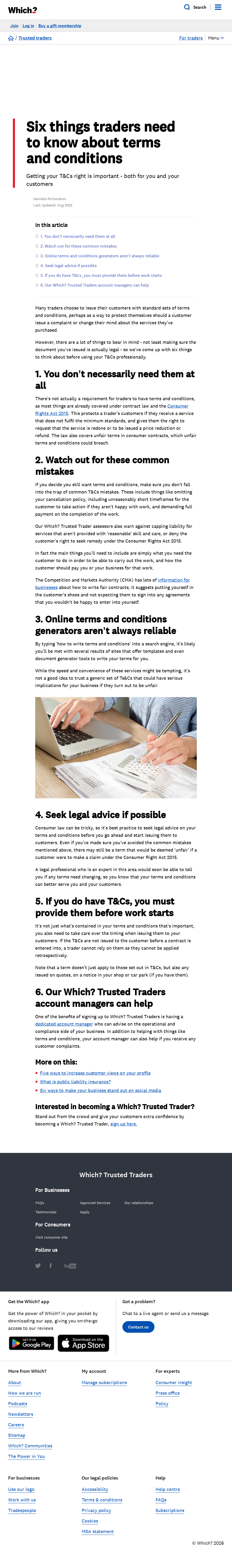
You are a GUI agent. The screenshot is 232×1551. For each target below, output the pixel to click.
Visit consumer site (51, 1241)
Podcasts (17, 1407)
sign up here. (123, 1128)
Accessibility (95, 1493)
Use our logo (21, 1493)
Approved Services (95, 1206)
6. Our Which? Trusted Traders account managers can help (94, 289)
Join (14, 25)
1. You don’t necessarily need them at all (77, 240)
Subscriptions (170, 1514)
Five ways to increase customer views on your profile (95, 1077)
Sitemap (16, 1439)
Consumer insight (174, 1386)
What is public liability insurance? (75, 1086)
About (14, 1386)
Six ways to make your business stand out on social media (100, 1094)
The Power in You (26, 1460)
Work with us (22, 1504)
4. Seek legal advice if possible (68, 269)
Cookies (90, 1525)
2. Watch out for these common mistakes (78, 250)
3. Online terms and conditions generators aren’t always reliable (99, 259)
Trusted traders (35, 38)
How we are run (24, 1397)
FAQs (39, 1206)
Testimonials (45, 1216)
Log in (28, 25)
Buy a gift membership (59, 25)
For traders (191, 38)
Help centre (168, 1493)
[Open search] (195, 7)
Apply (84, 1216)
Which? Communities (30, 1450)
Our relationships (139, 1206)
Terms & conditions (102, 1504)
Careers (16, 1429)
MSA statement (98, 1535)
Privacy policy (96, 1514)
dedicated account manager (64, 1028)
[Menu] (218, 7)
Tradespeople (22, 1514)
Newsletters (20, 1418)
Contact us (138, 1331)
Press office (168, 1397)
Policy (162, 1407)
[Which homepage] (24, 9)
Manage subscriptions (104, 1386)
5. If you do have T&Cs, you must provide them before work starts (101, 279)
